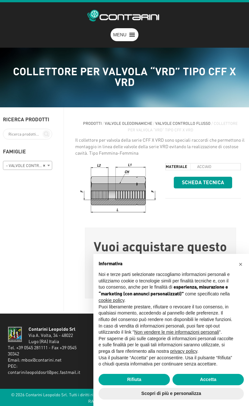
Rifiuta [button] (134, 379)
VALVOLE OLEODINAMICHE (128, 123)
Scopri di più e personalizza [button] (171, 393)
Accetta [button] (208, 379)
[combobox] (27, 165)
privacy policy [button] (183, 351)
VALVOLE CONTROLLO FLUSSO (182, 123)
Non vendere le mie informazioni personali (176, 332)
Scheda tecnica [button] (203, 182)
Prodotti (92, 123)
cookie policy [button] (111, 300)
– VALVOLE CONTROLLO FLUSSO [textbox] (29, 165)
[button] (119, 34)
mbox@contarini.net (41, 360)
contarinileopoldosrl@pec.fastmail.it (44, 372)
